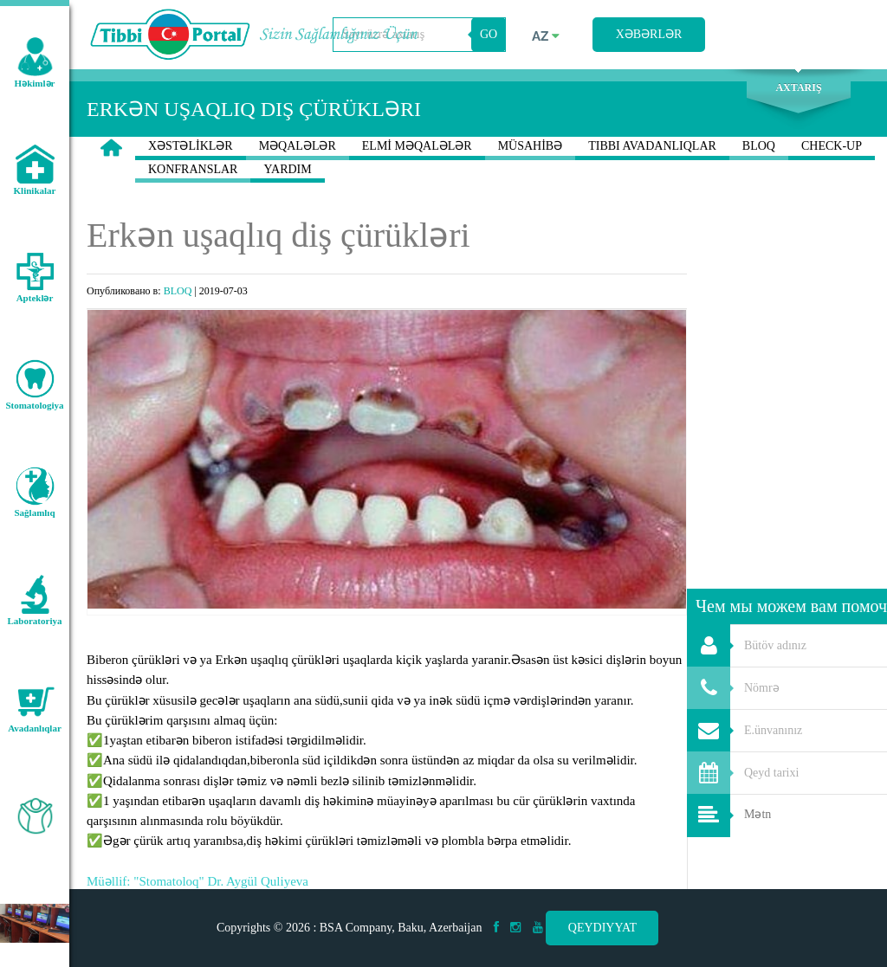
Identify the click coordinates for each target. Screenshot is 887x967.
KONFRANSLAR (192, 173)
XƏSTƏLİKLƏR (190, 149)
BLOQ (758, 149)
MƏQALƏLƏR (297, 149)
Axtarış (798, 87)
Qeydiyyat (602, 927)
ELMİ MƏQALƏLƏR (417, 149)
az (546, 36)
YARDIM (287, 173)
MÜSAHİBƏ (530, 149)
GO (488, 34)
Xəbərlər (649, 34)
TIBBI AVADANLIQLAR (652, 149)
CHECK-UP (831, 149)
